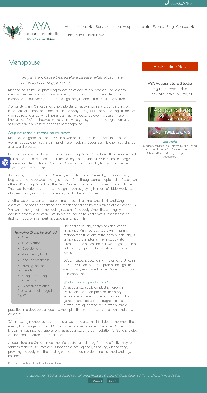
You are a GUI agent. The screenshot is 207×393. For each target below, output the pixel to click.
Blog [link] (170, 26)
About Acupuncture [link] (128, 26)
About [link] (82, 26)
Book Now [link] (95, 35)
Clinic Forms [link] (74, 35)
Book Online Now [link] (170, 66)
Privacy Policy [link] (170, 375)
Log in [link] (113, 380)
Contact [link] (182, 26)
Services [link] (103, 26)
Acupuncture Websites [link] (42, 375)
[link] (5, 162)
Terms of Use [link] (150, 375)
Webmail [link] (96, 380)
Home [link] (69, 26)
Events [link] (158, 26)
